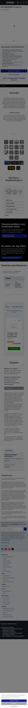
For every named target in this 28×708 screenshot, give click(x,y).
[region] (14, 700)
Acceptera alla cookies (14, 700)
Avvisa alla (14, 703)
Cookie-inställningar (14, 706)
